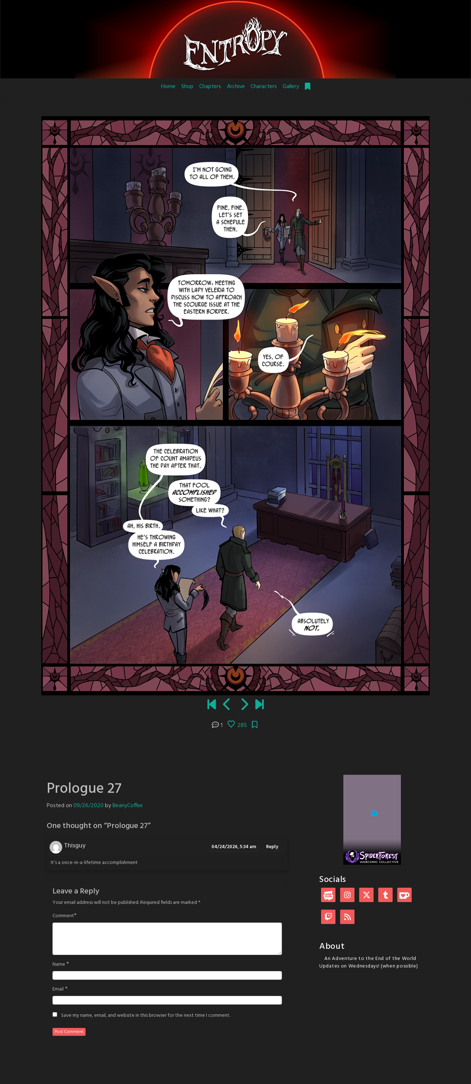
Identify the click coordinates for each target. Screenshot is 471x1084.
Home (168, 86)
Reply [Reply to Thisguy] (272, 847)
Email (58, 989)
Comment (63, 916)
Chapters (210, 86)
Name (58, 964)
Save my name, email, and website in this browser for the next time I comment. (145, 1015)
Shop (187, 86)
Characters (264, 86)
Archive (236, 86)
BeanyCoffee (128, 805)
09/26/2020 (88, 805)
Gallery (291, 86)
